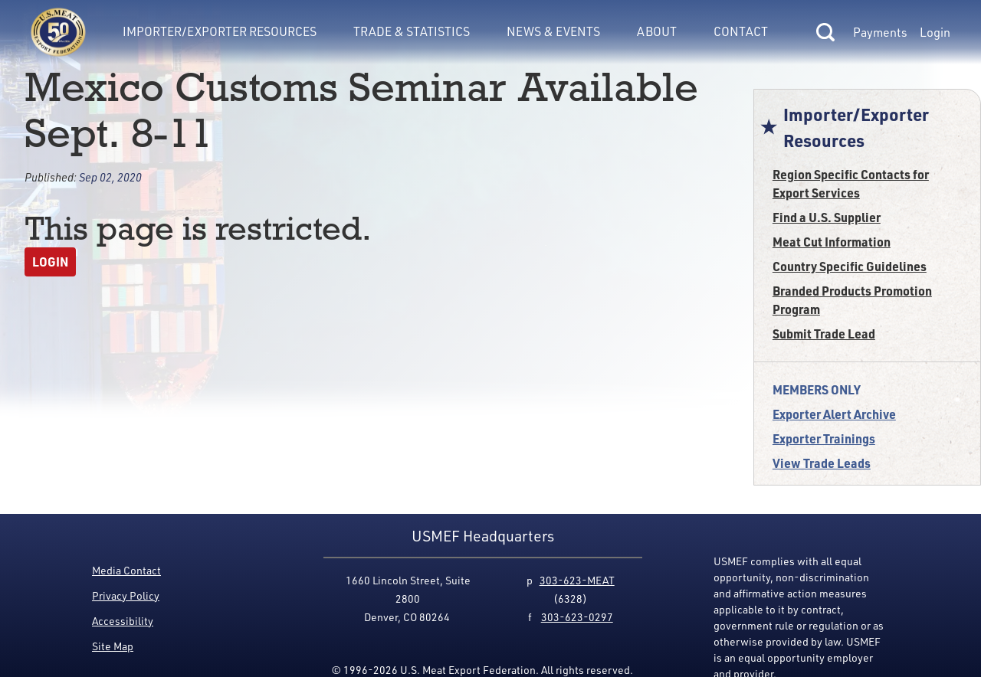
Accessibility (122, 620)
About (657, 31)
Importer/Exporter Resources (220, 31)
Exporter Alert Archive (834, 414)
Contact (741, 31)
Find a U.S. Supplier (827, 217)
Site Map (112, 646)
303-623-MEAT (577, 580)
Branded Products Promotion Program (852, 300)
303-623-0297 (577, 617)
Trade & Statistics (411, 31)
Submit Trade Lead (824, 333)
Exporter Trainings (824, 438)
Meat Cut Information (832, 242)
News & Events (553, 31)
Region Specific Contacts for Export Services (851, 183)
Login (935, 32)
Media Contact (126, 570)
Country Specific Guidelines (850, 266)
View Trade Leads (822, 463)
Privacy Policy (125, 595)
